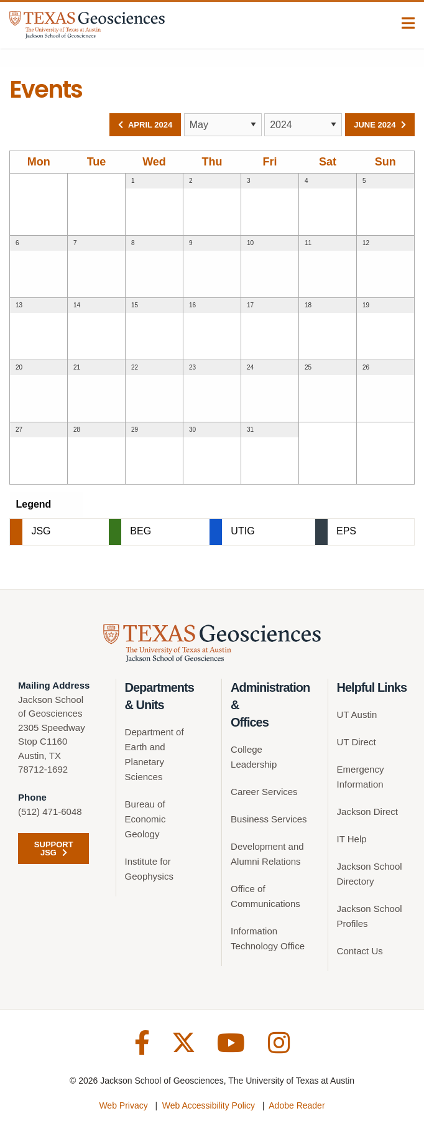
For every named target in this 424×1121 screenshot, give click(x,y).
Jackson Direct (367, 811)
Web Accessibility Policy (208, 1105)
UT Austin (357, 714)
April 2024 (145, 124)
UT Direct (356, 742)
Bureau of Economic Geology (145, 819)
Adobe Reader (297, 1105)
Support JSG (50, 848)
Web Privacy (123, 1105)
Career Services (264, 791)
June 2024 (380, 124)
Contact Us (360, 951)
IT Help (352, 839)
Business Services (269, 819)
